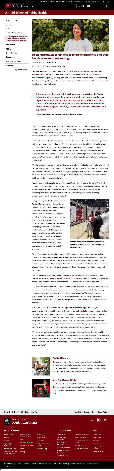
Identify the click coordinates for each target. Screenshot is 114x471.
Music (22, 449)
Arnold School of (26, 12)
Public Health (11, 21)
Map (93, 1)
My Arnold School (21, 70)
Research (10, 57)
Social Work (40, 441)
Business (6, 437)
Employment (61, 434)
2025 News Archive (15, 33)
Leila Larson (47, 275)
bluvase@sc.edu (58, 66)
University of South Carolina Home (19, 6)
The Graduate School (10, 449)
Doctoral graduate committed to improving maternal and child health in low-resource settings (17, 38)
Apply (104, 1)
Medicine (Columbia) (26, 442)
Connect (9, 66)
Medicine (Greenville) (26, 445)
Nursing (22, 452)
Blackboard (96, 444)
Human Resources (80, 437)
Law (21, 439)
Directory (98, 1)
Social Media (102, 412)
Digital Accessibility (92, 463)
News (9, 29)
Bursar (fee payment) (63, 447)
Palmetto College (42, 449)
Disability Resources (63, 455)
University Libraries (80, 445)
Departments (11, 53)
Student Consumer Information (41, 463)
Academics (10, 44)
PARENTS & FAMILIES (76, 1)
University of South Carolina (13, 463)
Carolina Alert (97, 434)
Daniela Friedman (85, 311)
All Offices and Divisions (82, 449)
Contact (86, 412)
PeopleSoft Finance (98, 452)
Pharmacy (40, 434)
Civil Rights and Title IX (77, 463)
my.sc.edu (96, 441)
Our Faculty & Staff (14, 61)
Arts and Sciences (9, 434)
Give (108, 1)
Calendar (87, 1)
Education (7, 441)
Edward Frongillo (63, 275)
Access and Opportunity (82, 434)
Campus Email (97, 437)
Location (78, 412)
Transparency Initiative (60, 463)
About (8, 25)
